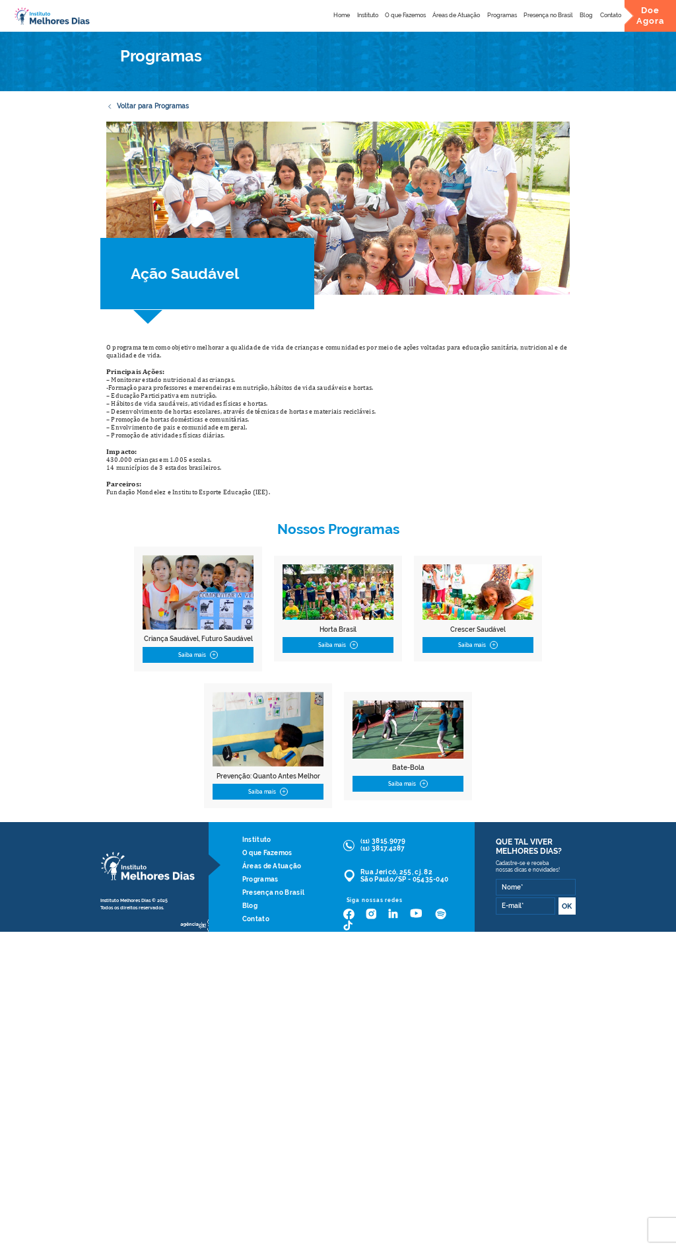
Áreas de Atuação (456, 15)
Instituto (367, 15)
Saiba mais (198, 655)
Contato (610, 15)
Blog (586, 15)
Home (341, 15)
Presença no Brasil (548, 15)
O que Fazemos (405, 15)
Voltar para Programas (147, 106)
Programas (502, 15)
